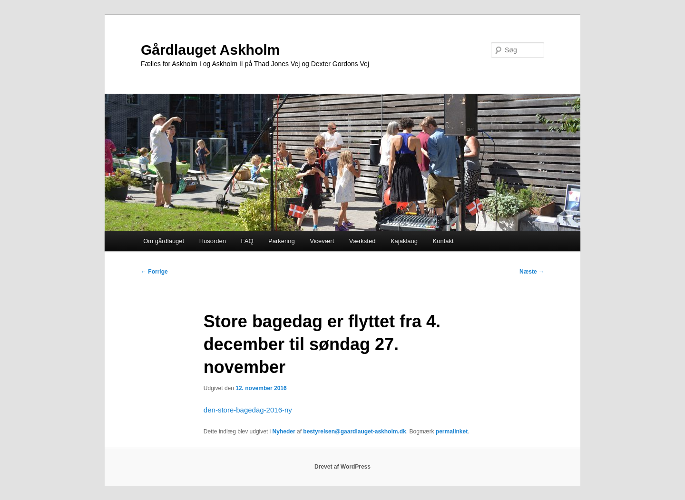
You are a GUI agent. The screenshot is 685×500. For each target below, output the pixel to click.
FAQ (247, 241)
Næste (531, 271)
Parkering (281, 241)
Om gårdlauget (163, 241)
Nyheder (284, 431)
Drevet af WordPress (342, 466)
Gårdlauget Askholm (210, 50)
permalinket (452, 431)
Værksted (362, 241)
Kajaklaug (404, 241)
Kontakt (443, 241)
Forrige (154, 271)
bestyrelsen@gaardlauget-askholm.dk (354, 431)
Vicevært (322, 241)
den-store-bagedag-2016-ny (248, 410)
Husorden (212, 241)
